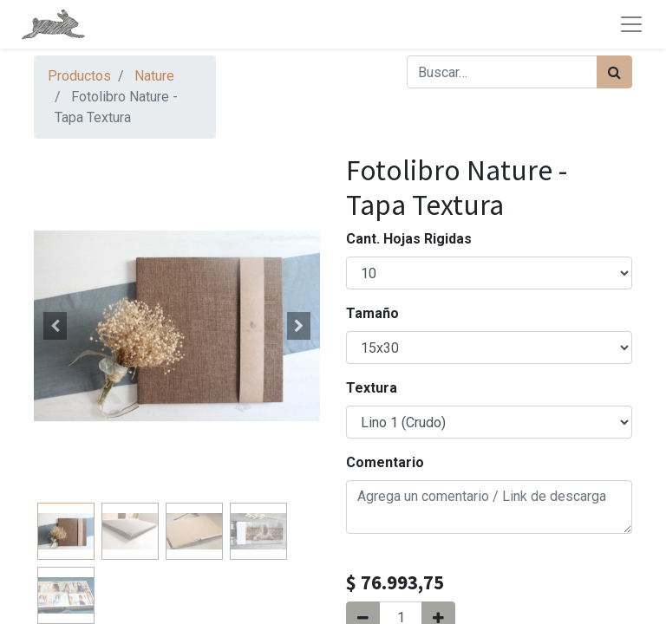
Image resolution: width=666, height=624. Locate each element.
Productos (79, 76)
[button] (55, 326)
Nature (154, 76)
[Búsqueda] (614, 71)
